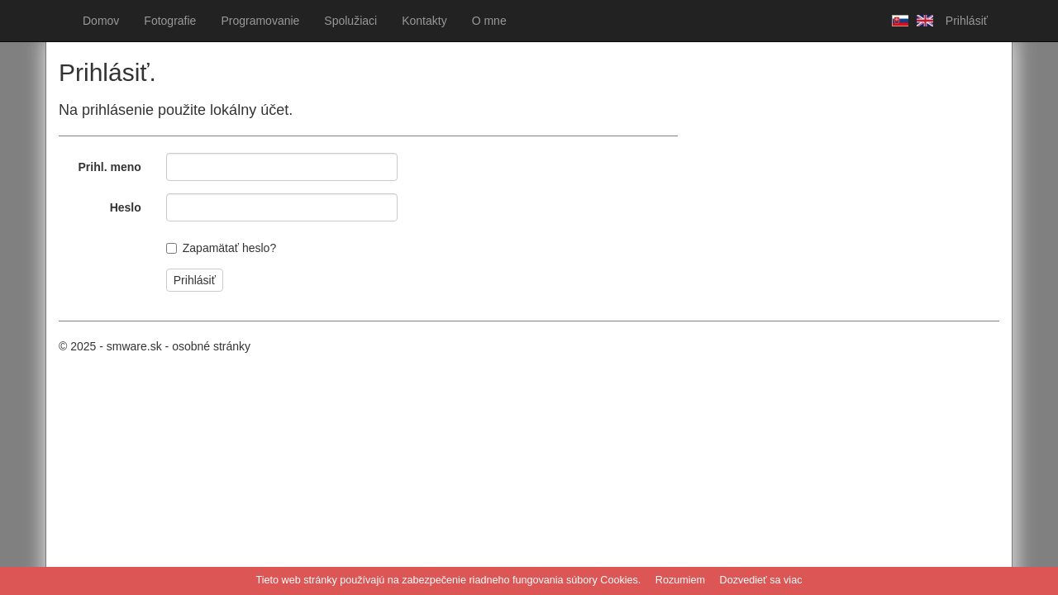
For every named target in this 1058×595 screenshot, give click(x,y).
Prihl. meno (110, 167)
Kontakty (424, 20)
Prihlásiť (967, 20)
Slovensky (896, 20)
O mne (489, 20)
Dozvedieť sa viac (761, 580)
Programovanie (260, 20)
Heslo (125, 207)
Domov (101, 20)
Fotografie (170, 20)
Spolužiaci (350, 20)
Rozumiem (680, 580)
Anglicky (920, 20)
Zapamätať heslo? (229, 248)
